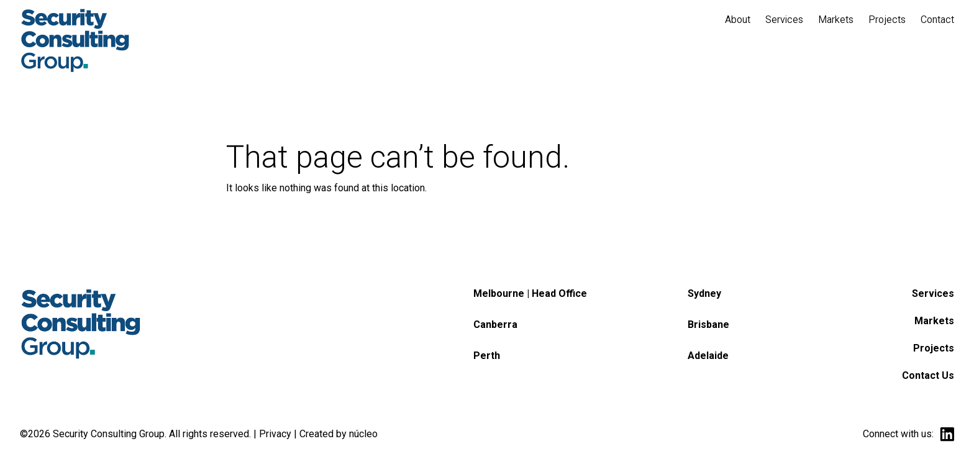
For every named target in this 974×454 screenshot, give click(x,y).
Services (933, 293)
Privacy (275, 434)
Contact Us (928, 375)
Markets (934, 321)
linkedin (947, 434)
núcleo (363, 434)
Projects (933, 348)
